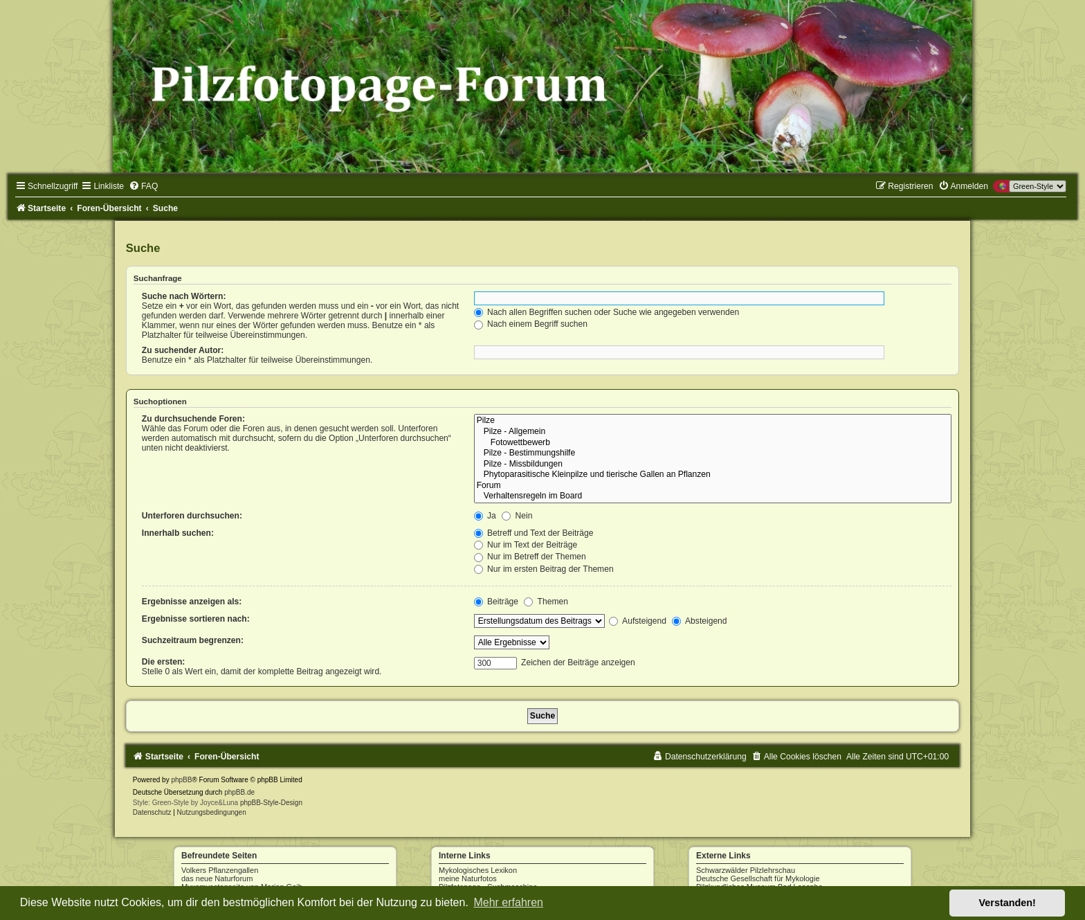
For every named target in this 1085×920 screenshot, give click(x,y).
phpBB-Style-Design (271, 802)
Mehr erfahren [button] (508, 902)
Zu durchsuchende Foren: (193, 419)
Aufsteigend (637, 621)
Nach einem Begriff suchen (530, 324)
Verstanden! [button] (1007, 902)
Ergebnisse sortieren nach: (196, 619)
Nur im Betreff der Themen (530, 556)
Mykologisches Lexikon (478, 870)
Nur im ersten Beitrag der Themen (544, 569)
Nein (517, 516)
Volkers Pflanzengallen (219, 870)
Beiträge (496, 601)
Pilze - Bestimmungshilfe (712, 453)
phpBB (181, 780)
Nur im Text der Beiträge (526, 545)
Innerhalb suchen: (178, 533)
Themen (546, 601)
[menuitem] (143, 186)
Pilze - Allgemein (712, 432)
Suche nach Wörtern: (184, 296)
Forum (712, 485)
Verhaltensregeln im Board (712, 496)
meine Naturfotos (468, 878)
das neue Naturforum (217, 878)
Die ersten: (163, 662)
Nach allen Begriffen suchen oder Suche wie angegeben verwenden (607, 312)
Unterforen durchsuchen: (192, 516)
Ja (485, 516)
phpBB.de (239, 792)
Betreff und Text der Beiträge (534, 533)
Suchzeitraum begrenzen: (193, 640)
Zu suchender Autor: (183, 350)
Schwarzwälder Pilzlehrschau (745, 870)
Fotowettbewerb (712, 443)
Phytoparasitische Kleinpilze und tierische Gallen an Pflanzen (712, 474)
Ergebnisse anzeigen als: (192, 601)
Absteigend (699, 621)
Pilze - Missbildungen (712, 464)
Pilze (712, 420)
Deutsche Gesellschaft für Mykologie (758, 878)
